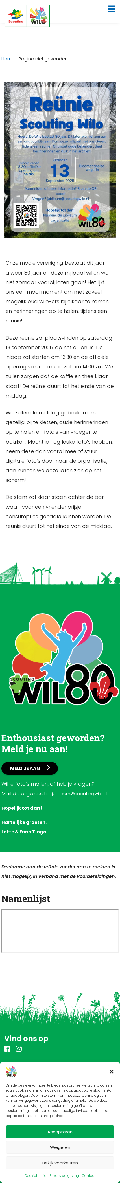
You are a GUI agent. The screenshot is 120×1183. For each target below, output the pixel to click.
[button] (111, 1071)
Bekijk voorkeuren (60, 1163)
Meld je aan (25, 768)
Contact (88, 1175)
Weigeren (60, 1147)
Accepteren (60, 1132)
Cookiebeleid (36, 1175)
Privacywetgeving (64, 1175)
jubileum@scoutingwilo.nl (79, 794)
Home (7, 59)
